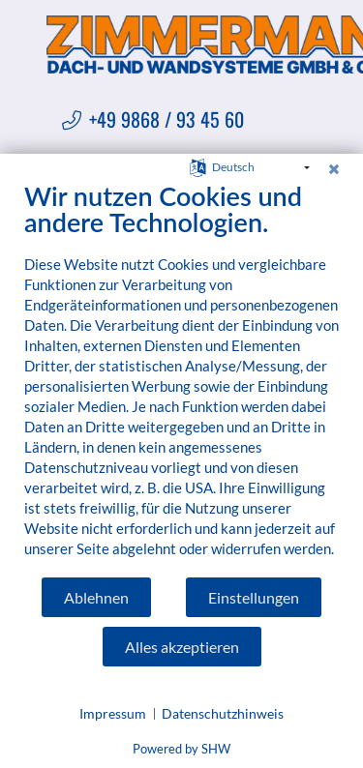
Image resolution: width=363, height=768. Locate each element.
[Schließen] (333, 168)
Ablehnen (96, 597)
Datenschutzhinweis (223, 713)
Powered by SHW (181, 748)
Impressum (112, 713)
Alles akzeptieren (182, 646)
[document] (181, 378)
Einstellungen (253, 597)
